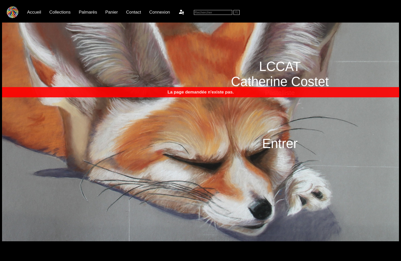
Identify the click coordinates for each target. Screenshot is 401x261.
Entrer (280, 143)
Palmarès (88, 12)
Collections (60, 12)
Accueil (34, 12)
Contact (133, 12)
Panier (111, 12)
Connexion (159, 12)
